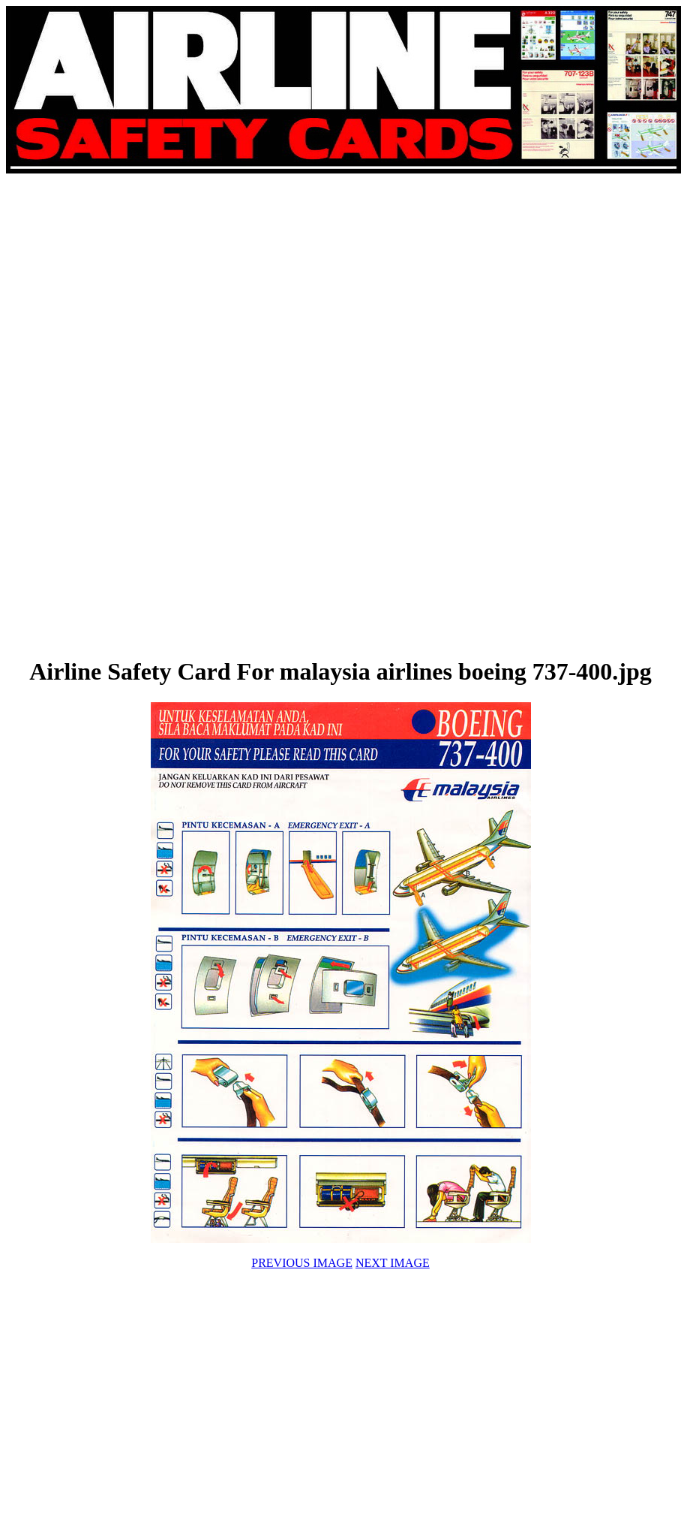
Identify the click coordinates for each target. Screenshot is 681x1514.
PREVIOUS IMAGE (301, 1262)
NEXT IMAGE (393, 1262)
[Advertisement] (234, 414)
